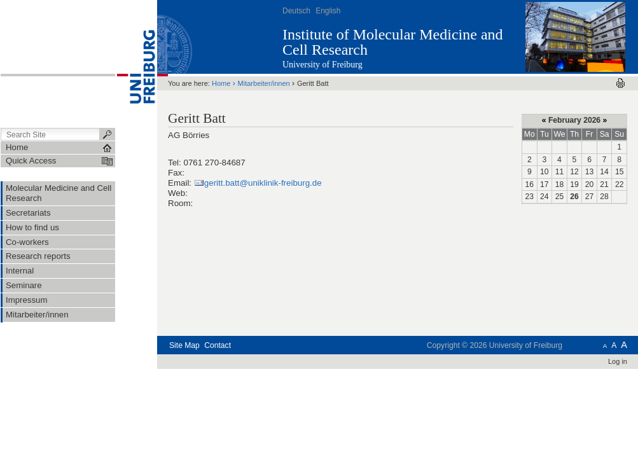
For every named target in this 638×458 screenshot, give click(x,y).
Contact (217, 345)
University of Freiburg (322, 64)
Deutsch (296, 10)
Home (221, 83)
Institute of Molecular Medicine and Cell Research (392, 42)
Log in (617, 361)
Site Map (184, 345)
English (328, 10)
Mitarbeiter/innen (264, 83)
